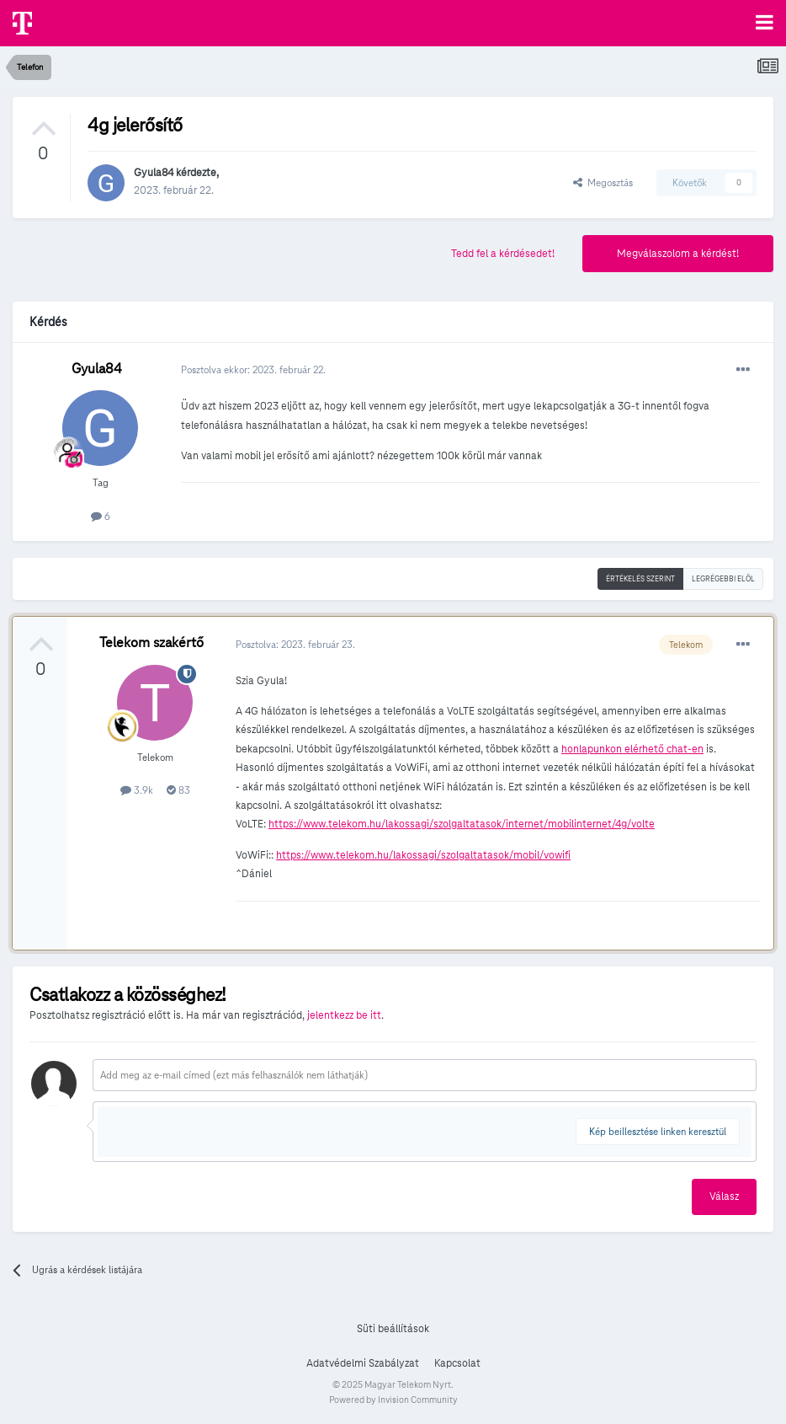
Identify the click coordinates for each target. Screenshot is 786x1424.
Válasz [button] (724, 1196)
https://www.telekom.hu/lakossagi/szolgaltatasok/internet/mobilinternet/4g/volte (461, 824)
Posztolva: (295, 644)
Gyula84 (153, 172)
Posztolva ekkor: (253, 369)
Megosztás (603, 182)
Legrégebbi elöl (723, 579)
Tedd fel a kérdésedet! (503, 253)
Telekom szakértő (151, 642)
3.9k (136, 790)
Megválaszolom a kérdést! (678, 253)
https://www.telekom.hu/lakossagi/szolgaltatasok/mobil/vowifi (423, 855)
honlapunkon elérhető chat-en (632, 749)
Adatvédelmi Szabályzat (362, 1363)
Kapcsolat (457, 1363)
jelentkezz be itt (344, 1015)
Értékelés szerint (640, 579)
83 (178, 790)
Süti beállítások (393, 1329)
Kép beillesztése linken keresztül (657, 1131)
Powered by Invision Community (393, 1399)
